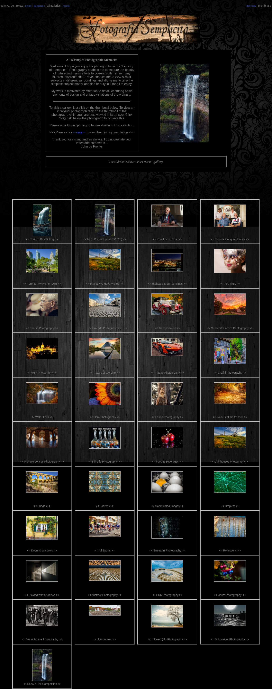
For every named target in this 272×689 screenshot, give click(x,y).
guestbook (39, 6)
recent (66, 6)
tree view (251, 6)
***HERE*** (79, 132)
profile (28, 6)
